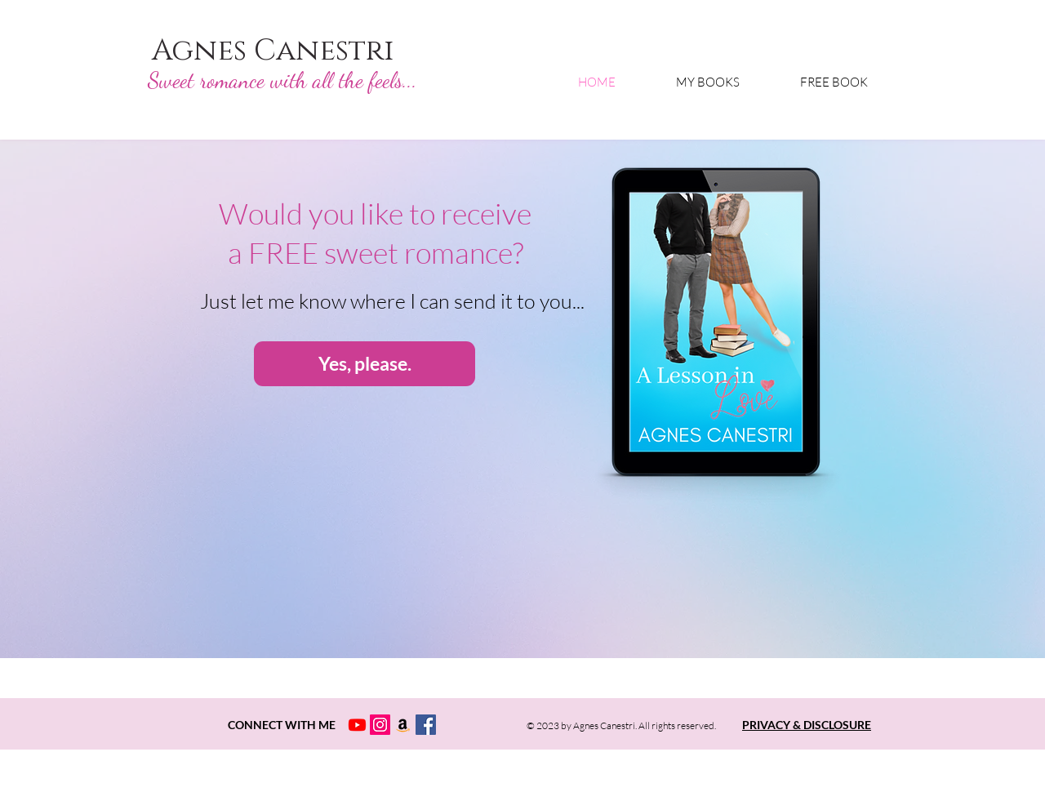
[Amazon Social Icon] (403, 724)
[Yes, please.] (364, 363)
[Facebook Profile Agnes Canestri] (426, 724)
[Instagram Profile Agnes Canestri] (380, 724)
